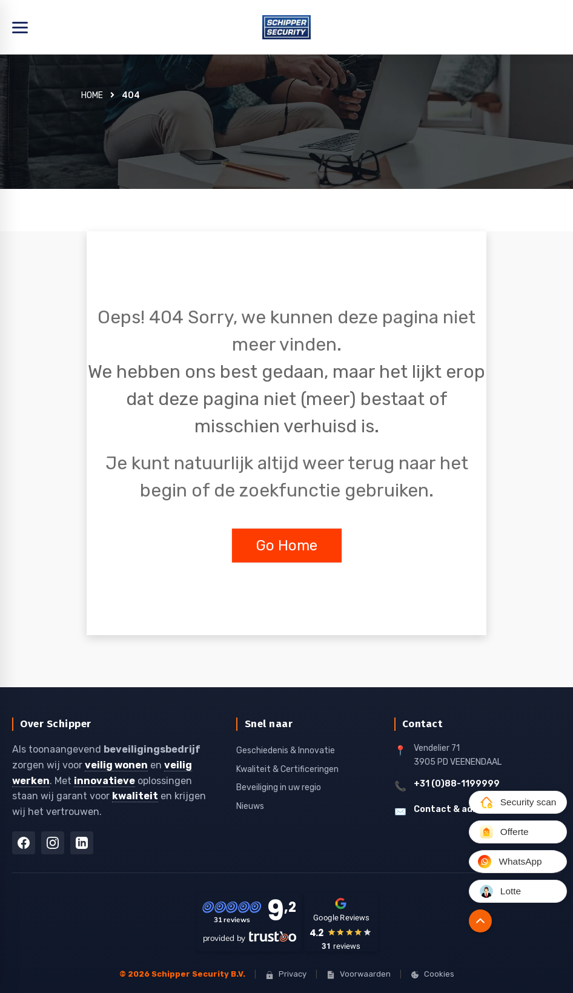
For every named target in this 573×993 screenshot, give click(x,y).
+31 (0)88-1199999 (457, 784)
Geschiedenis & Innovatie (285, 750)
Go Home (286, 545)
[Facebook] (23, 842)
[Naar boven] (476, 920)
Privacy (285, 973)
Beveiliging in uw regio (278, 787)
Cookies (432, 973)
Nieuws (250, 805)
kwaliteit (135, 796)
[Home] (286, 27)
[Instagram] (52, 842)
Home (92, 95)
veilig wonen (116, 765)
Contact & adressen (458, 808)
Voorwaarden (358, 973)
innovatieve (104, 780)
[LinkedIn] (81, 842)
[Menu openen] (20, 27)
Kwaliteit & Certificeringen (287, 769)
